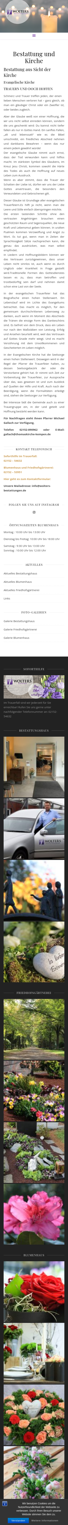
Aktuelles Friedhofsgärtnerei (21, 590)
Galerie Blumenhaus (16, 638)
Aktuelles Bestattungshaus (20, 573)
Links (7, 598)
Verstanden (18, 1520)
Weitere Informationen (44, 1520)
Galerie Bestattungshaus (19, 621)
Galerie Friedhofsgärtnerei (20, 629)
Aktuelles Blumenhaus (18, 581)
